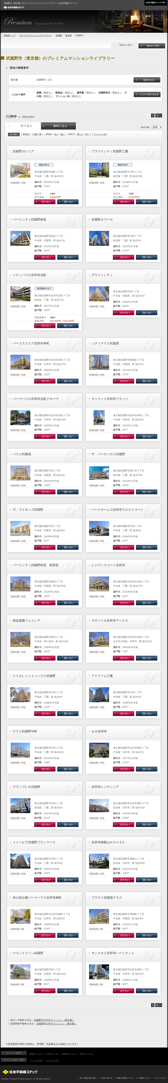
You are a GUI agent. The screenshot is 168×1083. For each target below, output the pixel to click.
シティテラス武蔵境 (105, 343)
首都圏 (59, 35)
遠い (62, 134)
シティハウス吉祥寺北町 (29, 275)
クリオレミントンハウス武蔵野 (34, 676)
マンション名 (100, 134)
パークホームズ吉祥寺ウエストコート (117, 509)
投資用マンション (69, 1054)
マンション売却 (36, 1060)
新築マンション (36, 1054)
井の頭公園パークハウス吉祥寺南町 (37, 897)
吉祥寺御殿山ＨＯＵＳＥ (108, 842)
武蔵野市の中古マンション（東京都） (54, 1020)
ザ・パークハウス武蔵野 (108, 454)
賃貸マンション (86, 1054)
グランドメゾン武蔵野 (28, 953)
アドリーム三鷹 (102, 676)
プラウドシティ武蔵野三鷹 (109, 151)
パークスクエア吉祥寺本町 (31, 343)
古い (87, 134)
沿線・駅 (37, 134)
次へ (158, 115)
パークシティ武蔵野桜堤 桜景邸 (36, 565)
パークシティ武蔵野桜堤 (29, 219)
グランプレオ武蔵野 (26, 786)
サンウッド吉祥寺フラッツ (109, 399)
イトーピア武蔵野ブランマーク (34, 842)
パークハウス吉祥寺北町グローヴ (36, 399)
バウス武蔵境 (22, 454)
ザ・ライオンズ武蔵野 (28, 509)
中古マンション (52, 1054)
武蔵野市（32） (44, 79)
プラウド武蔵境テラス (106, 897)
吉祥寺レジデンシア (105, 786)
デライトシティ (102, 275)
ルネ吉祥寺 (99, 731)
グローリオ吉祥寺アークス (109, 620)
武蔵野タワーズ (102, 219)
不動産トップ (9, 35)
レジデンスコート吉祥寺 (108, 565)
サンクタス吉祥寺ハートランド (112, 953)
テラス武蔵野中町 (25, 731)
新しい (80, 134)
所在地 (26, 134)
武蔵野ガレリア (23, 151)
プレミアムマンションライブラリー (35, 35)
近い (56, 134)
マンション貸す (52, 1060)
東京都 (69, 35)
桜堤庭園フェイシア (26, 620)
